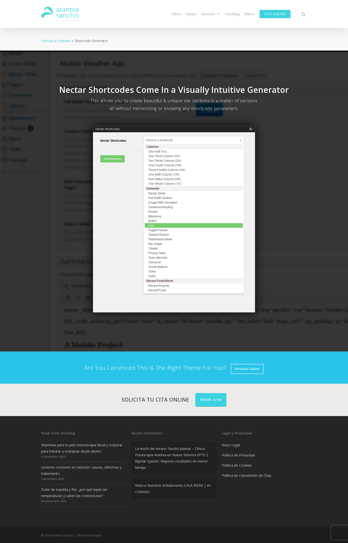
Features (64, 40)
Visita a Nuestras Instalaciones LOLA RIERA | (170, 485)
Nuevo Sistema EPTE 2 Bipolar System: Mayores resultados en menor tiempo (171, 461)
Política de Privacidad (238, 455)
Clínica (176, 14)
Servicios (211, 14)
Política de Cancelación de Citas (246, 475)
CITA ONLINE (275, 14)
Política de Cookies (237, 465)
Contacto (142, 491)
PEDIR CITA (210, 400)
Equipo (191, 14)
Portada (47, 40)
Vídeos (249, 14)
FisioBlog (232, 14)
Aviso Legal (231, 445)
